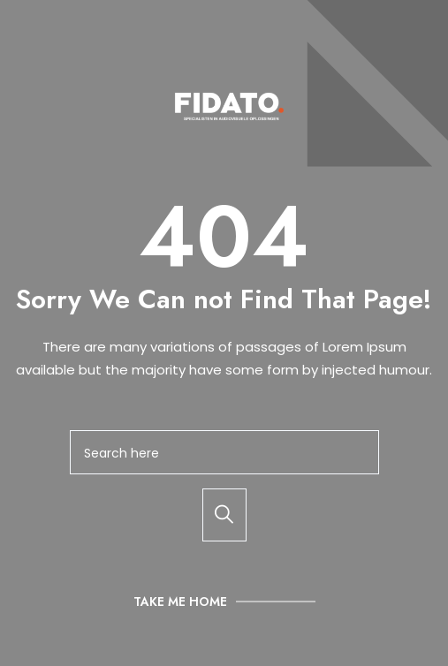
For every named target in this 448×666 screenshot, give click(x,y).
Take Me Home (180, 601)
